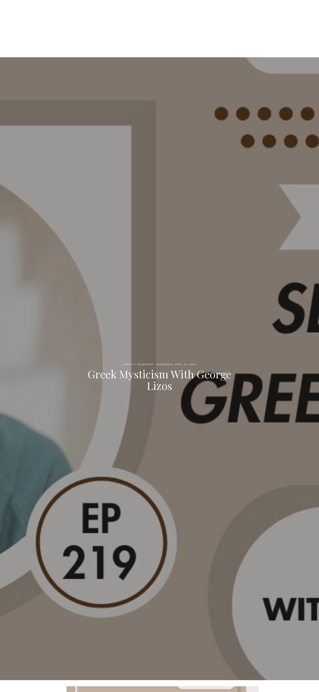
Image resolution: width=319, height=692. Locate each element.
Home (115, 24)
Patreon (154, 24)
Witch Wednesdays (159, 10)
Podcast (134, 24)
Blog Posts (177, 24)
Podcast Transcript (138, 364)
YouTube (201, 24)
